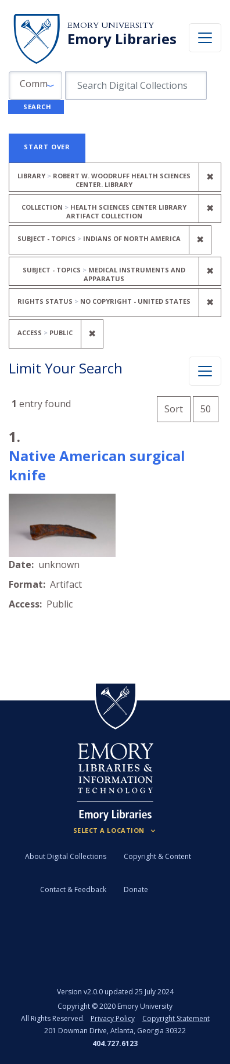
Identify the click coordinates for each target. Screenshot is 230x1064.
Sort (173, 408)
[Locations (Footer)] (115, 830)
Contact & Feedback (73, 889)
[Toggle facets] (205, 371)
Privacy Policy (113, 1018)
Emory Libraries (122, 39)
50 (209, 407)
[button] (35, 85)
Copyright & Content (157, 856)
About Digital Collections (65, 856)
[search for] (136, 85)
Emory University (110, 25)
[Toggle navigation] (205, 37)
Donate (136, 889)
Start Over (47, 146)
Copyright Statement (176, 1018)
